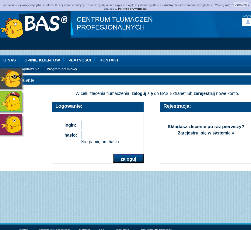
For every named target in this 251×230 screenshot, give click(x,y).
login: (70, 125)
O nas (9, 60)
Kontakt (109, 60)
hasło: (70, 135)
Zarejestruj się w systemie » (206, 133)
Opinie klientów (42, 60)
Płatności (79, 60)
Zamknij (241, 5)
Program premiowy (62, 69)
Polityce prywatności (132, 8)
